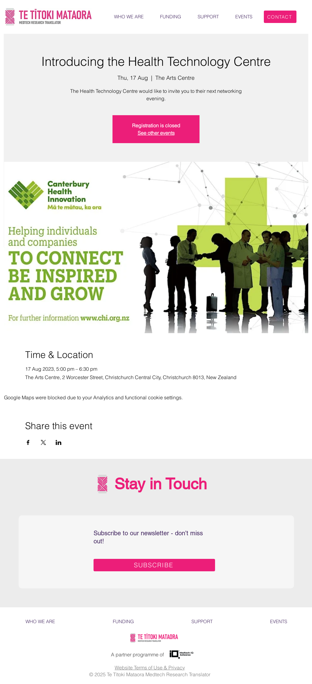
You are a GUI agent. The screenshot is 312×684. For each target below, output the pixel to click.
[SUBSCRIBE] (154, 565)
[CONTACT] (280, 17)
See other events (156, 133)
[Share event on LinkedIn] (59, 442)
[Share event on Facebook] (28, 442)
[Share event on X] (43, 442)
